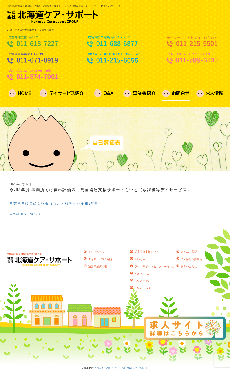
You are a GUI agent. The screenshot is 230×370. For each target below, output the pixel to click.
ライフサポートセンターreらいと (155, 266)
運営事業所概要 (97, 266)
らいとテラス (143, 280)
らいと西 (140, 259)
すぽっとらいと (144, 273)
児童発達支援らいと (147, 251)
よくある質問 (189, 251)
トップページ (96, 251)
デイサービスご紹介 (100, 259)
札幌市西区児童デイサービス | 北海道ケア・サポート (121, 368)
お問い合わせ (189, 266)
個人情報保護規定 (191, 259)
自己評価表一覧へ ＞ (25, 214)
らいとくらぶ (143, 288)
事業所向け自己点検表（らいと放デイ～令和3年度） (56, 203)
